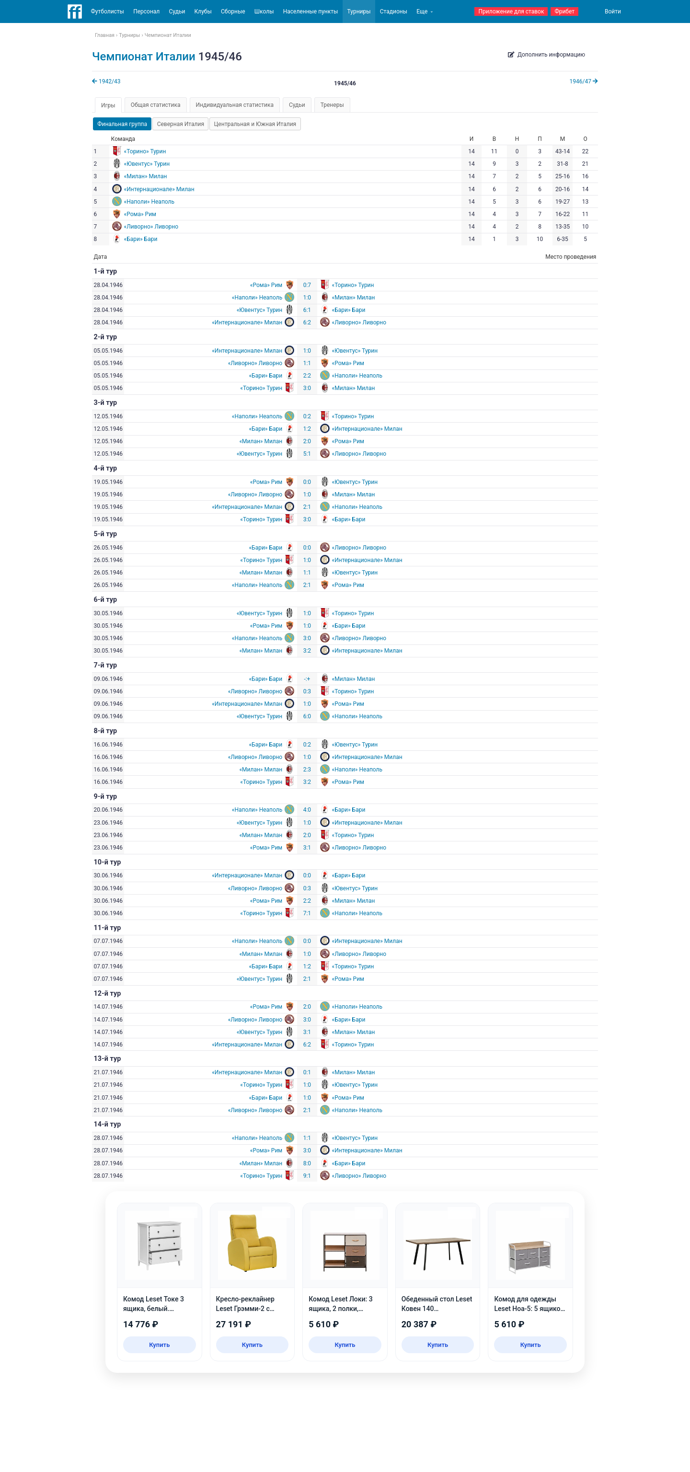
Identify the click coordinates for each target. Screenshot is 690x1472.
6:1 (307, 310)
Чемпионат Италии (144, 56)
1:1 (307, 363)
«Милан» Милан (145, 176)
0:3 (307, 691)
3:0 (307, 388)
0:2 (307, 416)
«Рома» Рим (140, 214)
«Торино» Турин (145, 151)
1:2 (307, 429)
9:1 (307, 1176)
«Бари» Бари (141, 239)
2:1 (307, 507)
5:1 (307, 453)
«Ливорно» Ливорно (151, 226)
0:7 (307, 285)
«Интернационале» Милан (159, 189)
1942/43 (106, 81)
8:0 (307, 1163)
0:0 (307, 482)
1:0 (307, 297)
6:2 (307, 322)
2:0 (307, 441)
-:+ (307, 679)
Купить (159, 1344)
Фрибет (564, 11)
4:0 (307, 809)
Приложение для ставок (511, 11)
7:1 (307, 913)
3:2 (307, 650)
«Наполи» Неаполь (149, 201)
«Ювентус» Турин (147, 164)
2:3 (307, 769)
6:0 (307, 716)
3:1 (307, 847)
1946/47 (584, 81)
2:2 (307, 375)
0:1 (307, 1072)
